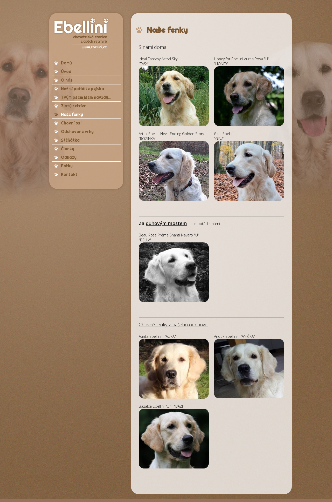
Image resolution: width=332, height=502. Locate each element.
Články (67, 148)
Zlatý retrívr (73, 105)
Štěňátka (70, 140)
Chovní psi (71, 122)
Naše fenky (72, 114)
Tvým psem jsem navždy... (86, 97)
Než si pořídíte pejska (82, 88)
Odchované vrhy (77, 131)
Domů (66, 62)
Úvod (66, 71)
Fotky (67, 165)
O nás (67, 80)
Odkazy (69, 157)
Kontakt (69, 174)
